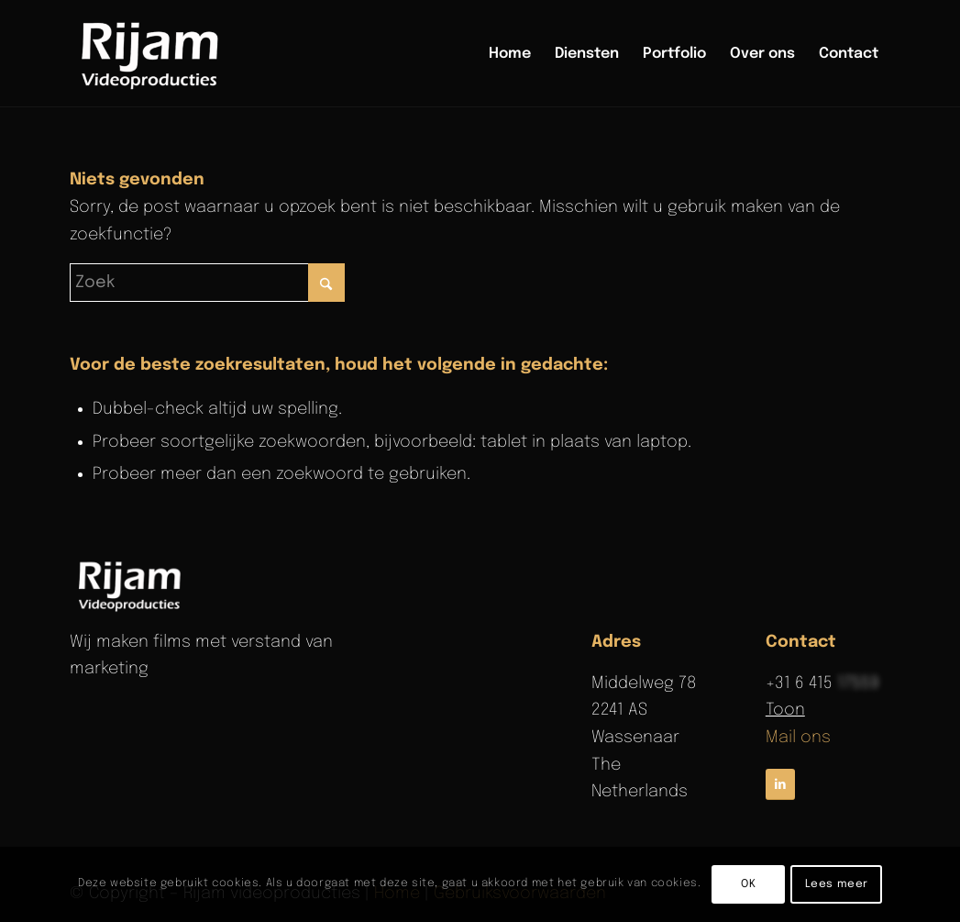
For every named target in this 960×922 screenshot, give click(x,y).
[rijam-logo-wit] (132, 585)
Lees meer (836, 884)
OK (748, 884)
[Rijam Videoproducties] (153, 54)
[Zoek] (207, 282)
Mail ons (798, 737)
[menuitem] (510, 54)
